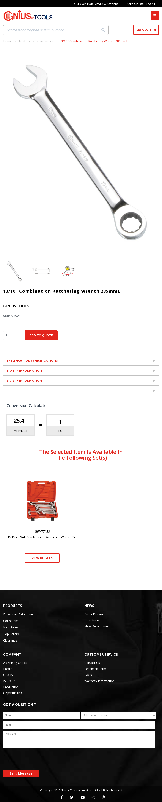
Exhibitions (91, 620)
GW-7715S (42, 531)
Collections (11, 621)
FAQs (88, 675)
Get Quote (146, 30)
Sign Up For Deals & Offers (96, 4)
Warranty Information (99, 681)
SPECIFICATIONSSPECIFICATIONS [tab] (81, 360)
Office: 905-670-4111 (143, 4)
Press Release (94, 614)
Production (11, 687)
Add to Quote (41, 335)
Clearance (10, 640)
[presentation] (36, 759)
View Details (42, 558)
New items (10, 627)
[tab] (81, 389)
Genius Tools (16, 306)
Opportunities (12, 693)
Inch (60, 431)
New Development (97, 626)
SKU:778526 (11, 316)
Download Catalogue (18, 614)
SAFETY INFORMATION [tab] (81, 370)
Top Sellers (11, 634)
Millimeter (20, 431)
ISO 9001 (9, 681)
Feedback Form (95, 669)
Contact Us (92, 663)
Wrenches (46, 41)
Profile (7, 669)
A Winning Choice (15, 663)
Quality (8, 675)
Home (7, 41)
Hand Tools (26, 41)
